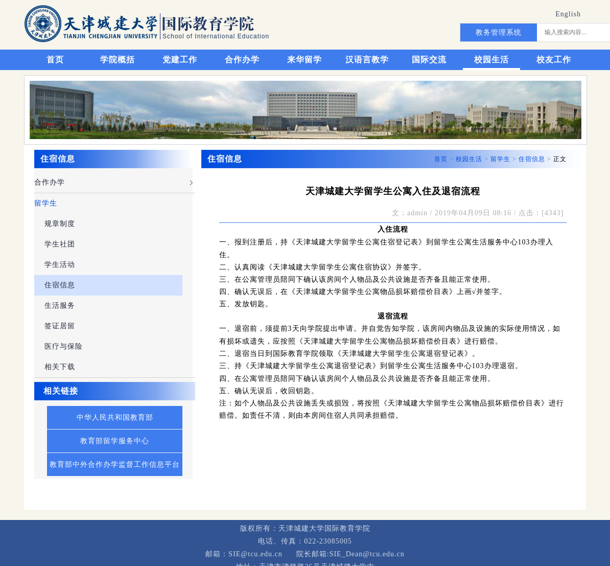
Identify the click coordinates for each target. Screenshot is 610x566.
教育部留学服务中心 (114, 441)
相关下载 (59, 367)
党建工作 (179, 59)
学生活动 (59, 264)
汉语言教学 (367, 59)
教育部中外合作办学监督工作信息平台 (115, 464)
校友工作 (553, 59)
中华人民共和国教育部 (115, 417)
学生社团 (59, 244)
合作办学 (242, 59)
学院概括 (117, 59)
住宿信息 (59, 285)
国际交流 (429, 59)
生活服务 (59, 305)
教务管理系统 (499, 32)
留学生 (45, 203)
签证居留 (59, 326)
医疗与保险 (63, 346)
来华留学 (304, 59)
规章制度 (59, 224)
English (568, 14)
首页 (55, 59)
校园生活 (491, 59)
